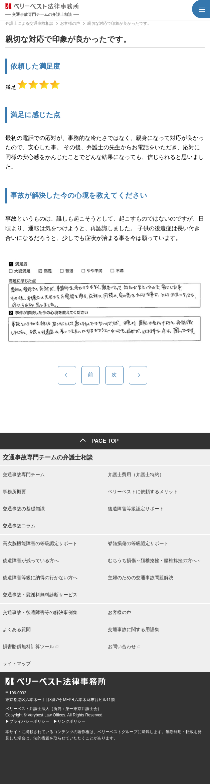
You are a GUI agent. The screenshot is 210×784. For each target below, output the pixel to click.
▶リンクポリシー (69, 721)
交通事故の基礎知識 (24, 508)
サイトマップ (17, 663)
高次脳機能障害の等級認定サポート (40, 543)
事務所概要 (14, 491)
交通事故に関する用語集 (133, 629)
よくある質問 (17, 629)
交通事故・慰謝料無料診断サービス (40, 594)
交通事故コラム (19, 525)
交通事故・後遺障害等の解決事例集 (40, 612)
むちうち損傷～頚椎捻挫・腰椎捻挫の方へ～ (154, 560)
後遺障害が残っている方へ (31, 560)
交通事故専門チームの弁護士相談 (48, 457)
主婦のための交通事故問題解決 (140, 577)
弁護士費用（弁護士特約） (136, 474)
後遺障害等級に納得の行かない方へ (40, 577)
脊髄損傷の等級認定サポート (138, 543)
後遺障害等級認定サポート (136, 508)
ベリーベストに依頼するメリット (143, 491)
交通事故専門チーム (24, 474)
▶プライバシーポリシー (27, 721)
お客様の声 (119, 612)
